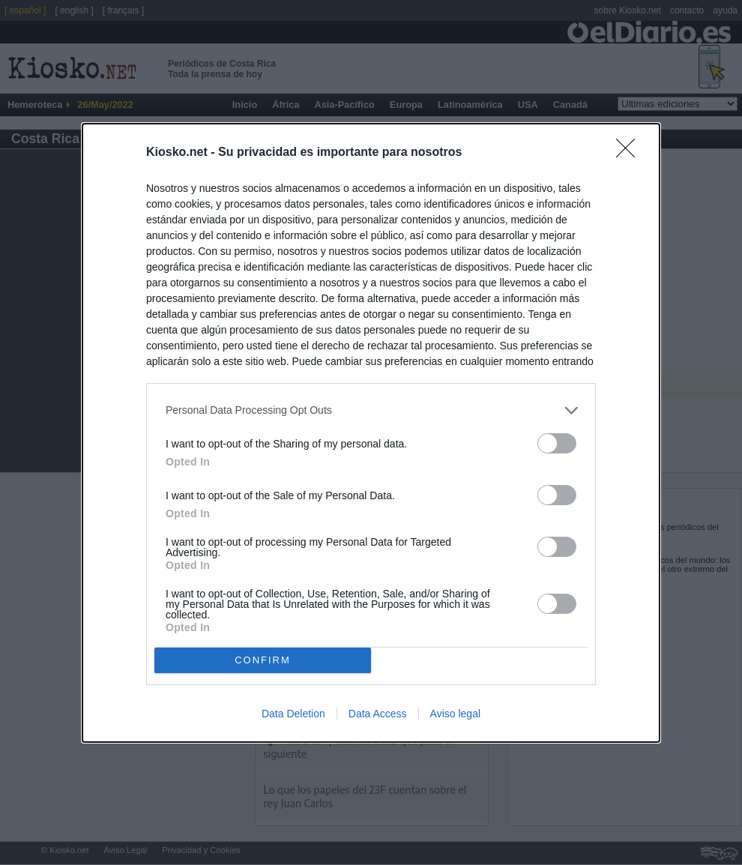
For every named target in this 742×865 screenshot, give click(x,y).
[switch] (556, 443)
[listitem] (371, 410)
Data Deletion (293, 714)
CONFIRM (263, 659)
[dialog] (371, 433)
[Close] (630, 153)
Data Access (378, 714)
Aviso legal (455, 714)
